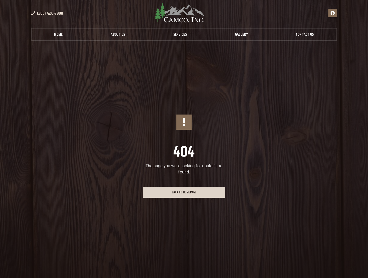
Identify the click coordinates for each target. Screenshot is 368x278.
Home (58, 34)
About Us (118, 34)
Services (180, 34)
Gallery (241, 34)
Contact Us (305, 34)
